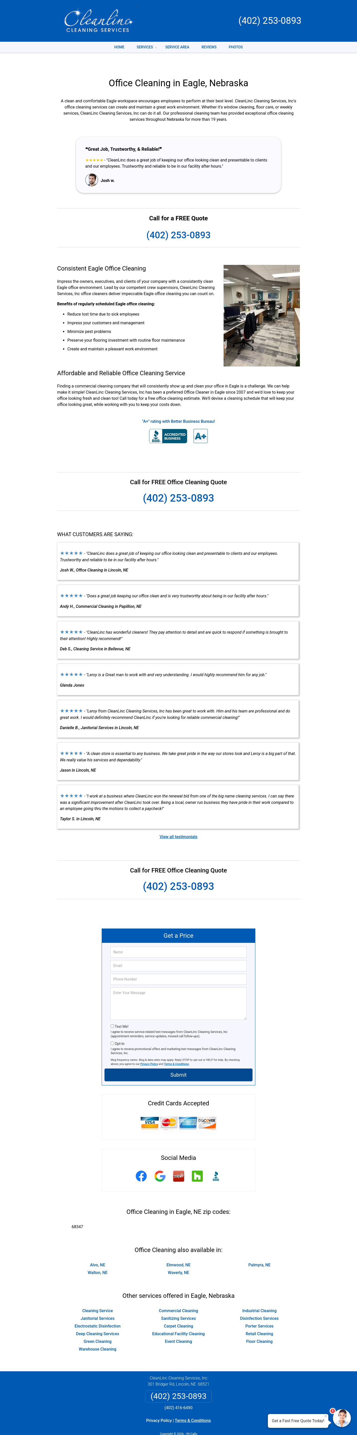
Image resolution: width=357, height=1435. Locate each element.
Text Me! (121, 1011)
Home (119, 47)
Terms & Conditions (176, 1048)
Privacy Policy (149, 1048)
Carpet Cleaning (178, 1310)
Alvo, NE (97, 1249)
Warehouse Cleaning (98, 1333)
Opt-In (119, 1028)
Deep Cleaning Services (97, 1317)
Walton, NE (98, 1256)
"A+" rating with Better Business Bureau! (178, 405)
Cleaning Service (97, 1294)
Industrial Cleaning (259, 1294)
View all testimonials (178, 820)
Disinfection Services (259, 1302)
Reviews (209, 47)
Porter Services (259, 1310)
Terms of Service (215, 1424)
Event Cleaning (178, 1325)
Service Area (177, 47)
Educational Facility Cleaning (178, 1317)
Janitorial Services (97, 1302)
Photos (236, 47)
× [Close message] (325, 1416)
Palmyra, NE (259, 1249)
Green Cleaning (97, 1325)
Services (147, 49)
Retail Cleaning (259, 1317)
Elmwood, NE (178, 1249)
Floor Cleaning (259, 1325)
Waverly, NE (178, 1256)
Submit (178, 1059)
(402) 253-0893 (269, 20)
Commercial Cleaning (178, 1294)
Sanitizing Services (178, 1302)
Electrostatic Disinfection (97, 1310)
